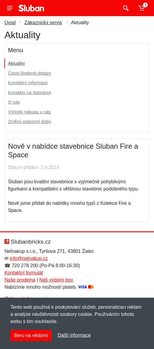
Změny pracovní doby (29, 121)
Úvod (9, 22)
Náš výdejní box (56, 279)
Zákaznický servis (43, 22)
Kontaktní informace (28, 82)
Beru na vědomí (31, 335)
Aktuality (16, 63)
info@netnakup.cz (29, 258)
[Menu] (9, 8)
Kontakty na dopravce (29, 92)
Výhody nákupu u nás (29, 111)
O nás (14, 101)
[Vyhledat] (125, 8)
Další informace (74, 335)
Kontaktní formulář (23, 272)
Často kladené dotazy (29, 73)
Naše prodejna (19, 279)
